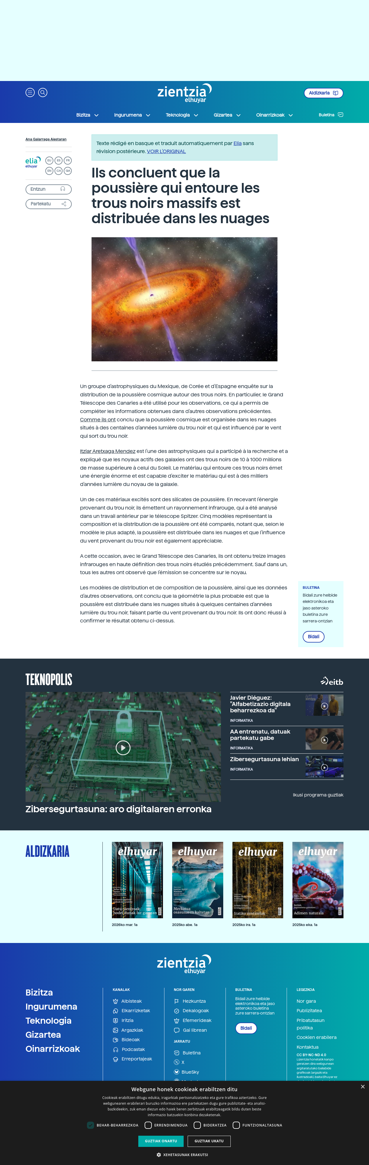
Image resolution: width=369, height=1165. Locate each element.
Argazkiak (128, 1030)
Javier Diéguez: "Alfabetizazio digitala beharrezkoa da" (260, 704)
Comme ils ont (98, 419)
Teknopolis (49, 678)
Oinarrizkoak (53, 1049)
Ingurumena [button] (132, 115)
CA (59, 171)
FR (68, 160)
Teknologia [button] (182, 115)
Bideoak (126, 1040)
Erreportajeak (132, 1059)
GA (68, 171)
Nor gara (306, 1001)
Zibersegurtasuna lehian (264, 759)
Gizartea (43, 1034)
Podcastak (129, 1050)
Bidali (313, 636)
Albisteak (127, 1001)
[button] (30, 92)
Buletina (331, 114)
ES (58, 160)
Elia (238, 143)
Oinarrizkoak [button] (275, 115)
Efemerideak (192, 1021)
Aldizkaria (323, 93)
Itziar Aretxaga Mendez (107, 451)
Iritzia (123, 1021)
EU (49, 160)
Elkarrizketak (131, 1011)
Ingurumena (51, 1006)
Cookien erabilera (317, 1037)
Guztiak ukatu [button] (209, 1141)
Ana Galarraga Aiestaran (46, 139)
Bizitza (39, 992)
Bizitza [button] (87, 115)
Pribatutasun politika (311, 1024)
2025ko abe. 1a (184, 925)
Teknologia (49, 1020)
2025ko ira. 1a (243, 925)
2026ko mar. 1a (124, 925)
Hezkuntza (190, 1001)
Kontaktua (307, 1047)
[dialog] (184, 1123)
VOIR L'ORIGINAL (166, 151)
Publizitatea (309, 1010)
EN (49, 171)
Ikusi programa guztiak (318, 795)
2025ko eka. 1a (304, 925)
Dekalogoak (191, 1011)
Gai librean (190, 1030)
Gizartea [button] (227, 115)
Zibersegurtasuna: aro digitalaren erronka (119, 809)
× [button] (362, 1087)
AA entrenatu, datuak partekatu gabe (260, 734)
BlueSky (186, 1072)
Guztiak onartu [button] (161, 1141)
